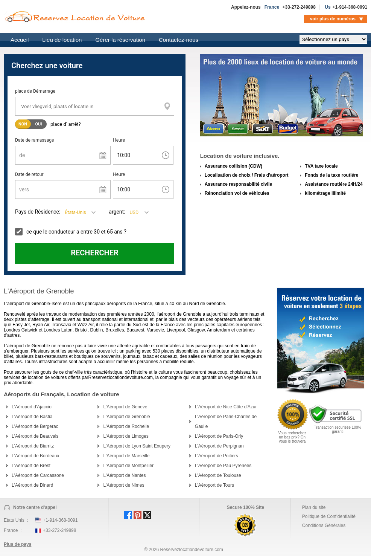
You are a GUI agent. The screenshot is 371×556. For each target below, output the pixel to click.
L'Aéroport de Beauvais (35, 436)
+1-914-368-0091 (350, 7)
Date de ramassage (34, 140)
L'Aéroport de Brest (31, 465)
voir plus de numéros (333, 18)
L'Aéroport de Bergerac (35, 426)
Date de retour (29, 174)
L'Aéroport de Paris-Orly (219, 436)
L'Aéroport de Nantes (124, 475)
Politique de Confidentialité (329, 516)
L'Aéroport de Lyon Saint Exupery (136, 446)
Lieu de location (62, 40)
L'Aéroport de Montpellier (128, 465)
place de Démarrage (35, 91)
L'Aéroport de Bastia (32, 416)
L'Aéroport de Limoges (125, 436)
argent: (117, 212)
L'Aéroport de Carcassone (38, 475)
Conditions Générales (323, 525)
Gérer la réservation (120, 40)
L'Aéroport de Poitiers (216, 455)
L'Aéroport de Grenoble (126, 416)
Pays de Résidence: (37, 212)
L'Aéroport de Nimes (123, 485)
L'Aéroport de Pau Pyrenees (223, 465)
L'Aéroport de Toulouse (218, 475)
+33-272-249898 (298, 7)
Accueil (20, 40)
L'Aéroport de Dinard (32, 485)
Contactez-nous (178, 40)
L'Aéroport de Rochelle (126, 426)
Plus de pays (17, 544)
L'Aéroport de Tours (214, 485)
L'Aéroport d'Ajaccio (32, 406)
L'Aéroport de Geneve (125, 406)
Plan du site (314, 507)
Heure (119, 140)
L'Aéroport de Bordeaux (35, 455)
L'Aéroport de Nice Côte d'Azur (226, 406)
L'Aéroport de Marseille (126, 455)
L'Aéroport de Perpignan (219, 446)
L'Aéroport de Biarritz (33, 446)
